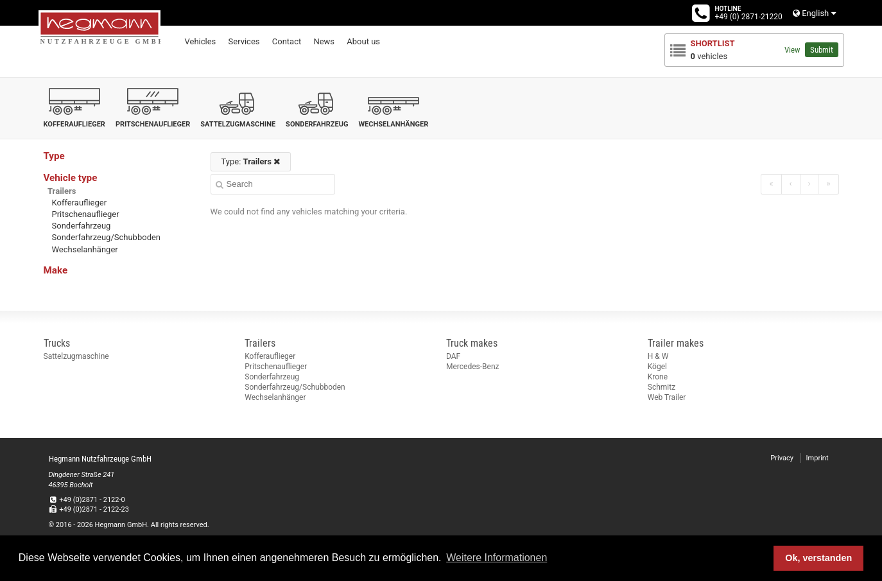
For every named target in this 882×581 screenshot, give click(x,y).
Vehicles (200, 41)
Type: (251, 161)
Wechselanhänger (85, 249)
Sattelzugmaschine (76, 356)
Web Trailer (667, 397)
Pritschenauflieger (85, 214)
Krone (658, 376)
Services (244, 41)
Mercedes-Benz (472, 366)
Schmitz (661, 387)
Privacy (781, 458)
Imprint (817, 458)
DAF (453, 356)
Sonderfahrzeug (81, 225)
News (323, 41)
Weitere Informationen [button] (496, 557)
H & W (658, 356)
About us (363, 41)
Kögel (657, 366)
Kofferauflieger (79, 202)
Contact (286, 41)
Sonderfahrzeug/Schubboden (106, 237)
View (792, 50)
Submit (821, 50)
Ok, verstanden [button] (818, 558)
